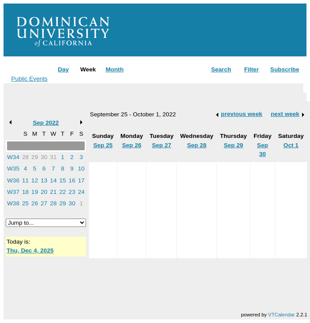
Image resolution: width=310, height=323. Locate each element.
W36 (13, 180)
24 (81, 192)
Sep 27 (161, 145)
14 (53, 180)
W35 (13, 168)
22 (62, 192)
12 (34, 180)
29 (34, 157)
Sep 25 (102, 145)
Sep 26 (132, 145)
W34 (13, 157)
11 (25, 180)
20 (44, 192)
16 (72, 180)
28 (25, 157)
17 (81, 180)
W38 (13, 203)
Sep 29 (233, 145)
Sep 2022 (46, 122)
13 (44, 180)
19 (34, 192)
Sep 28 (196, 145)
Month (114, 69)
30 (44, 157)
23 (72, 192)
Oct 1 (291, 145)
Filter (251, 69)
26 (34, 203)
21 (53, 192)
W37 (13, 192)
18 (25, 192)
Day (63, 69)
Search (221, 69)
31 (53, 157)
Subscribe (284, 69)
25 (25, 203)
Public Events (29, 78)
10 (81, 168)
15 (62, 180)
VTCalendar (281, 314)
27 (44, 203)
